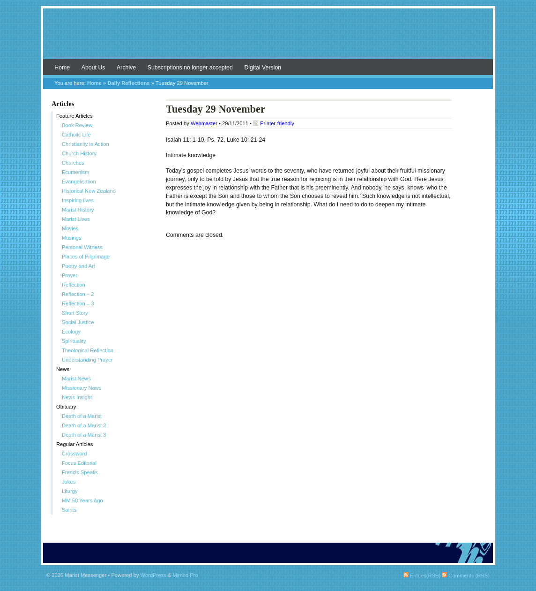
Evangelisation (79, 181)
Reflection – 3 (78, 303)
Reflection (73, 285)
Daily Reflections (128, 83)
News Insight (77, 397)
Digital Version (262, 67)
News (62, 369)
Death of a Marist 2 (84, 425)
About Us (93, 67)
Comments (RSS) (466, 575)
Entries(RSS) (421, 575)
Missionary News (82, 388)
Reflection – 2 (78, 294)
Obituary (66, 406)
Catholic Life (76, 134)
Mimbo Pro (185, 575)
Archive (126, 67)
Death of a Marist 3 (84, 435)
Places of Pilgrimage (86, 256)
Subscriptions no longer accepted (190, 67)
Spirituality (74, 341)
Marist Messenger (268, 38)
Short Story (75, 313)
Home (62, 67)
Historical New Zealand (89, 191)
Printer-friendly (277, 123)
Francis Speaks (80, 472)
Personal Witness (82, 247)
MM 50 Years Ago (82, 500)
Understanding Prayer (87, 360)
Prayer (69, 275)
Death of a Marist (82, 416)
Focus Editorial (79, 463)
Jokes (68, 482)
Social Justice (78, 322)
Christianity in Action (85, 144)
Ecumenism (75, 172)
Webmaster (204, 123)
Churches (73, 163)
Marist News (76, 378)
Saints (69, 510)
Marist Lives (76, 219)
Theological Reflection (87, 350)
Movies (70, 228)
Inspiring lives (78, 200)
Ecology (71, 331)
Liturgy (70, 491)
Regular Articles (74, 444)
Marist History (78, 209)
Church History (79, 153)
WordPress (153, 575)
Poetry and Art (78, 266)
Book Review (77, 125)
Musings (72, 238)
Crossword (74, 453)
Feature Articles (74, 116)
